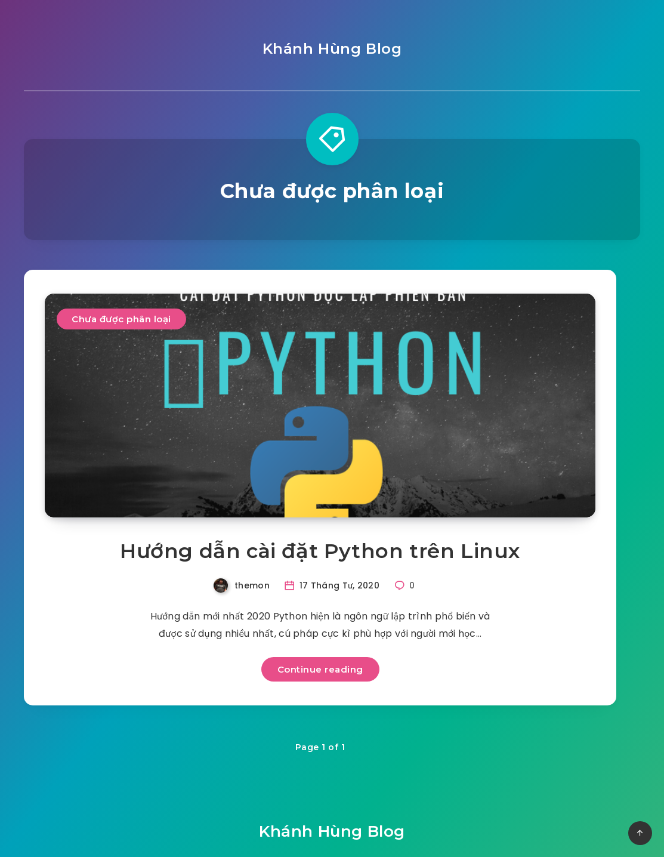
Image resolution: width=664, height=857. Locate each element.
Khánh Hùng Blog (332, 48)
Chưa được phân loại (121, 319)
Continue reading (320, 669)
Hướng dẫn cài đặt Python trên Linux (320, 550)
